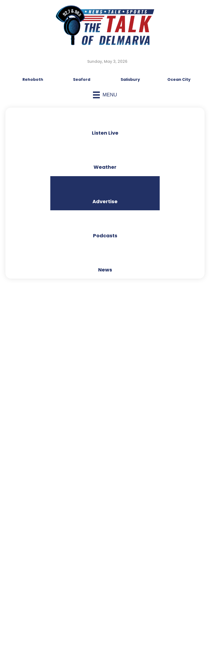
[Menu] (105, 95)
